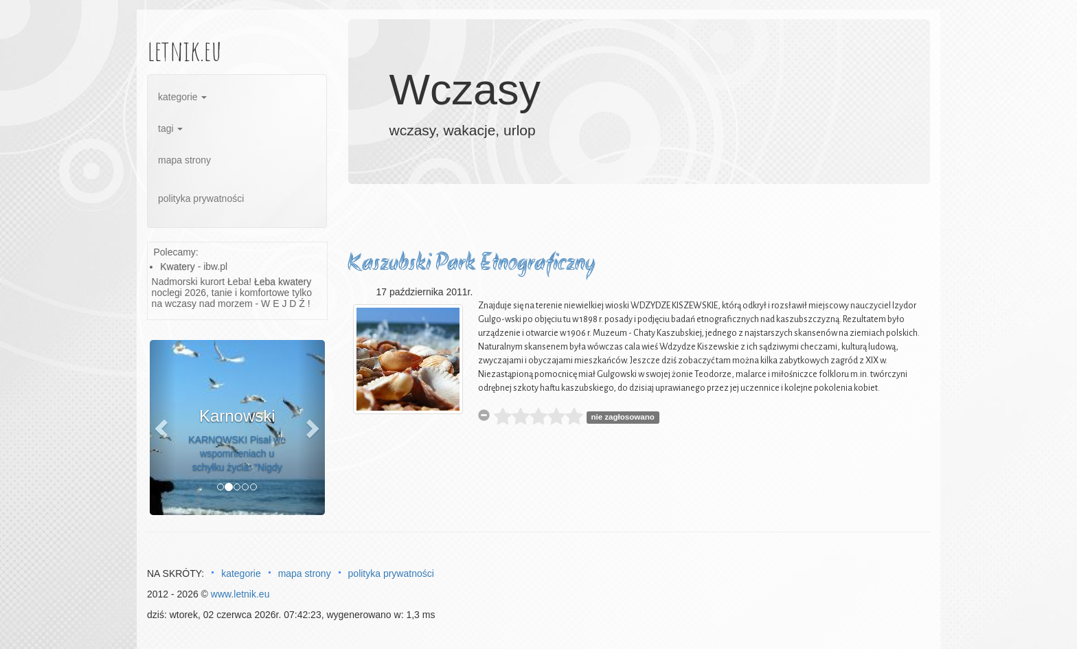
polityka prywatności (201, 198)
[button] (163, 427)
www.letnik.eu (240, 594)
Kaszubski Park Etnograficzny (471, 264)
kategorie (182, 96)
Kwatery (177, 266)
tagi (170, 128)
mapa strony (184, 160)
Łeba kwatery (282, 281)
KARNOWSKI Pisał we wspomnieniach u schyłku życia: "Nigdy (237, 453)
